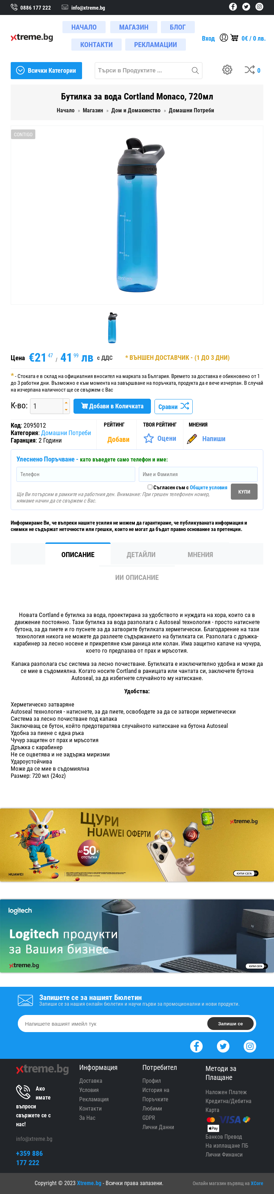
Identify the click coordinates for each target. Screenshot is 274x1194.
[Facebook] (196, 1045)
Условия (89, 1090)
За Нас (87, 1117)
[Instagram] (250, 1045)
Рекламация (94, 1099)
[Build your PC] (230, 70)
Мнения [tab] (200, 554)
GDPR (148, 1117)
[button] (66, 402)
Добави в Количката (112, 406)
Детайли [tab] (141, 554)
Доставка (90, 1080)
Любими (152, 1108)
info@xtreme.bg (34, 1139)
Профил (151, 1080)
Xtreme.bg (89, 1183)
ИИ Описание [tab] (137, 577)
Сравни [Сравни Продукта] (173, 406)
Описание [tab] (78, 554)
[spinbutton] (44, 406)
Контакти (90, 1108)
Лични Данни (158, 1127)
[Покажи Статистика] (119, 439)
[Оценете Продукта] (159, 438)
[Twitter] (223, 1045)
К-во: (19, 405)
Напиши (213, 438)
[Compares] (254, 70)
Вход (208, 38)
